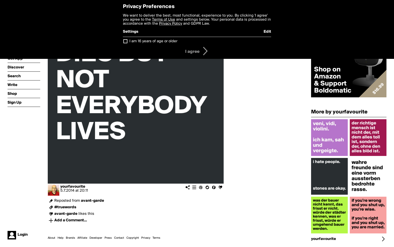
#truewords (65, 207)
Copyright (132, 237)
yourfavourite (72, 187)
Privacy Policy (170, 24)
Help (61, 237)
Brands (70, 237)
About (51, 237)
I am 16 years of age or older (153, 41)
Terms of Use (163, 20)
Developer (95, 237)
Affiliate (82, 237)
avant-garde (92, 201)
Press (108, 237)
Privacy (145, 237)
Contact (119, 237)
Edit (267, 32)
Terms (156, 237)
